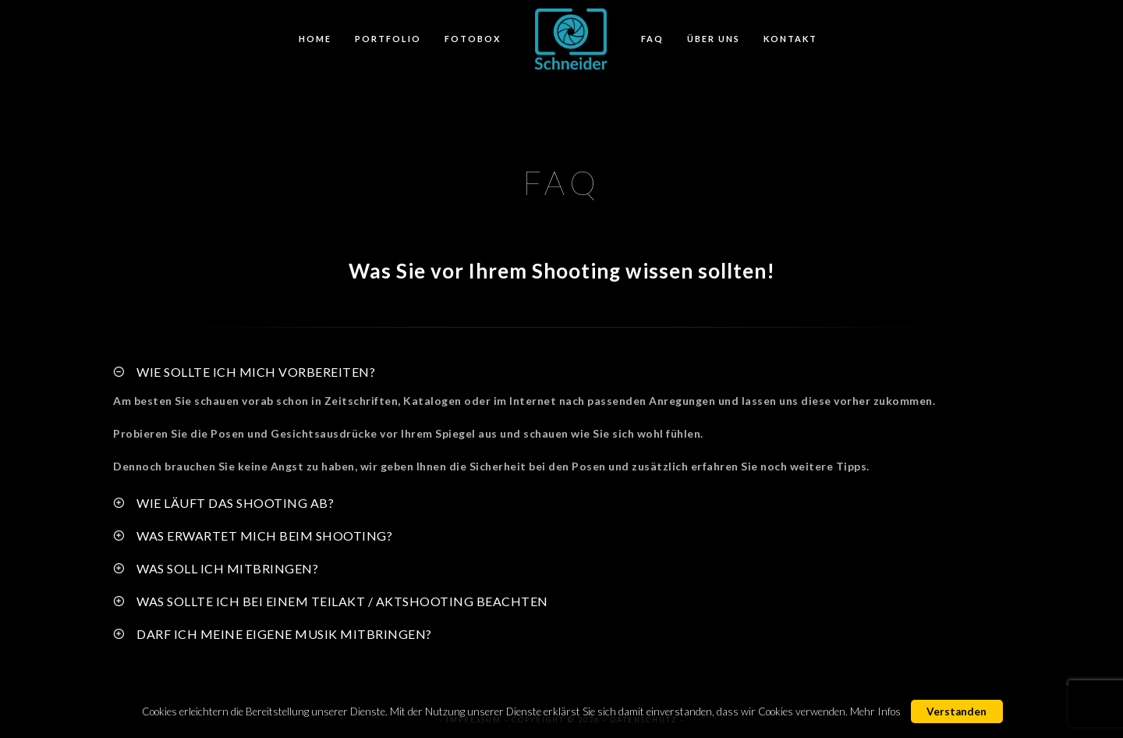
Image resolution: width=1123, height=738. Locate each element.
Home (315, 39)
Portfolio (388, 39)
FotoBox (473, 39)
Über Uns (713, 39)
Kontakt (790, 39)
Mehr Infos (875, 711)
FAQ (652, 39)
